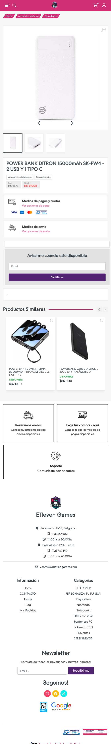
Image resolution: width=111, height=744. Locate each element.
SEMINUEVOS (83, 638)
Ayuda (27, 599)
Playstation (83, 599)
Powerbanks (51, 16)
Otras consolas (83, 616)
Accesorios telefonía (28, 16)
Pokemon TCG (83, 627)
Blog (28, 604)
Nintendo (83, 604)
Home (9, 16)
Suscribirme (81, 670)
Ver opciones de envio (41, 221)
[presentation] (39, 122)
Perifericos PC (83, 621)
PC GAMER (83, 588)
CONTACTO (28, 593)
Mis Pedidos (28, 610)
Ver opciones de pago (41, 203)
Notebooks (83, 610)
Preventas (83, 632)
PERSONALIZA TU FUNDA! (83, 593)
